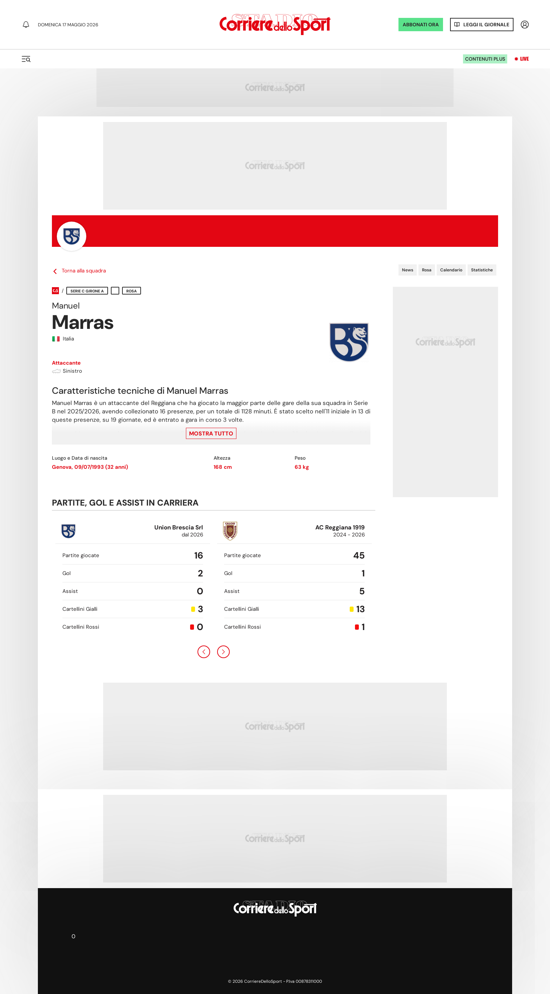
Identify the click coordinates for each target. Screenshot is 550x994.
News (407, 270)
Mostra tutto (211, 433)
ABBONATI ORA (421, 24)
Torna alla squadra (79, 271)
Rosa (426, 270)
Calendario (451, 270)
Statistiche (482, 270)
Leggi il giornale (486, 24)
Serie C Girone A (87, 291)
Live (524, 59)
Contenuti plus (485, 58)
